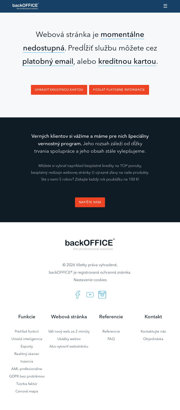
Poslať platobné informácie (119, 89)
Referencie (111, 331)
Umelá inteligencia (26, 339)
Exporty (27, 346)
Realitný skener (26, 354)
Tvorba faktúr (26, 383)
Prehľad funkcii (27, 331)
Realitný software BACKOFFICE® (27, 6)
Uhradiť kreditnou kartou (59, 89)
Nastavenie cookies (90, 279)
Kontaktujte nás (153, 331)
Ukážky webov (69, 339)
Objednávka (153, 339)
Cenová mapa (26, 391)
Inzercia (26, 361)
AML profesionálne (26, 368)
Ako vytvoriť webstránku (68, 346)
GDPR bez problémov (27, 376)
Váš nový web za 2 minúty (69, 331)
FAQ (111, 339)
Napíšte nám (90, 202)
